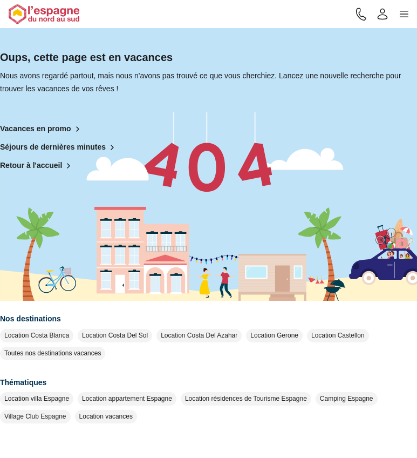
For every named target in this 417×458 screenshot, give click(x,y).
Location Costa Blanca (36, 335)
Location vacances (106, 416)
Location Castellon (338, 335)
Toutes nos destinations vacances (52, 353)
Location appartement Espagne (127, 398)
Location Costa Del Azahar (199, 335)
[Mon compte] (382, 14)
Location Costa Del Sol (115, 335)
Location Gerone (274, 335)
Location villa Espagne (36, 398)
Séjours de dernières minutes (59, 147)
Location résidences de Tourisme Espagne (246, 398)
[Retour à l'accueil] (44, 14)
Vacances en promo (42, 129)
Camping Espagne (346, 398)
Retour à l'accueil (37, 165)
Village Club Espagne (35, 416)
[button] (404, 14)
